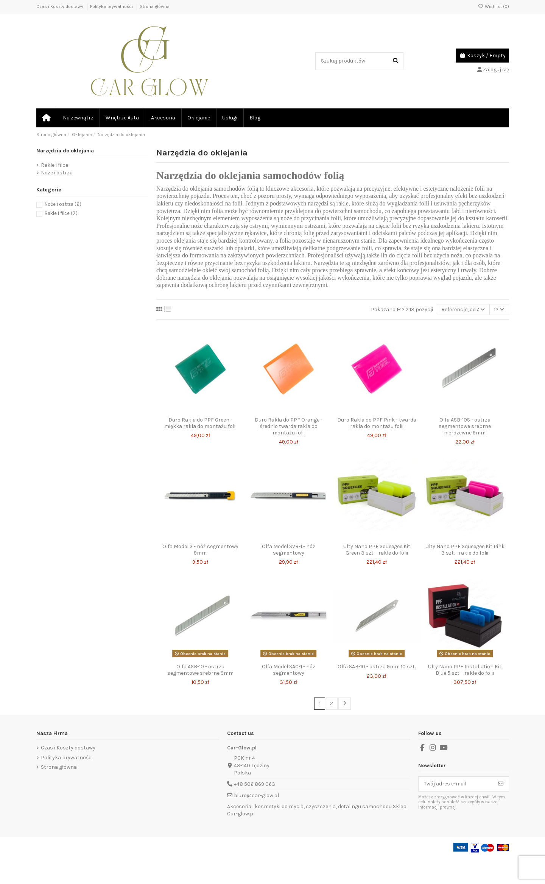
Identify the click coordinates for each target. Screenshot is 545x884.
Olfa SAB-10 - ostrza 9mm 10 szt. (377, 666)
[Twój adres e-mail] (456, 784)
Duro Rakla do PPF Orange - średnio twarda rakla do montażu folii (288, 426)
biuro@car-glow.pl (256, 795)
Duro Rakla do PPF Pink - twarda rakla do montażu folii (376, 423)
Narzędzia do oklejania (65, 150)
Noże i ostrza (57, 172)
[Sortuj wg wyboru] (463, 309)
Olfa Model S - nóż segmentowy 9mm (200, 549)
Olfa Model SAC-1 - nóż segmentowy (288, 669)
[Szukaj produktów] (395, 60)
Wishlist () (493, 6)
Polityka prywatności (112, 6)
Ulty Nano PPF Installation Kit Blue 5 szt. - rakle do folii (464, 669)
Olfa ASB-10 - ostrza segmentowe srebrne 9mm (200, 669)
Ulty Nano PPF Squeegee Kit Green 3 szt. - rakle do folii (376, 549)
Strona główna (155, 6)
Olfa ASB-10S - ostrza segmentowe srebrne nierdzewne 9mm (465, 426)
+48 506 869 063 (254, 784)
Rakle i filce (54, 165)
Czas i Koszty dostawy (60, 6)
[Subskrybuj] (501, 784)
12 (499, 309)
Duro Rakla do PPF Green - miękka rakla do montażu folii (200, 423)
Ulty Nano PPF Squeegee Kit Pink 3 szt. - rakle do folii (465, 549)
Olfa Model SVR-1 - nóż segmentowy (288, 549)
